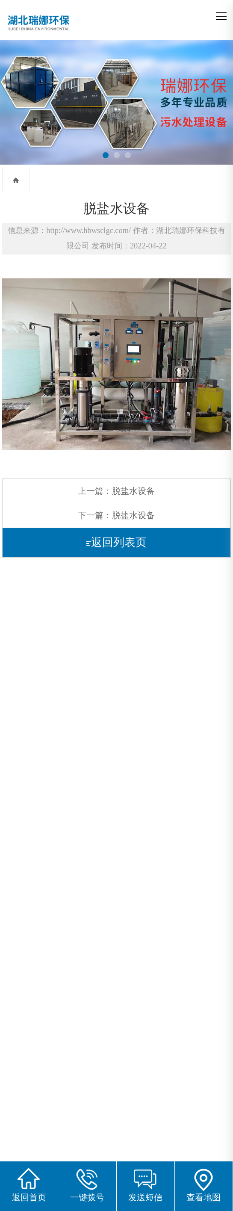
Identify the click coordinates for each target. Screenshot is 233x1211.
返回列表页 (116, 542)
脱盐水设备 (133, 491)
